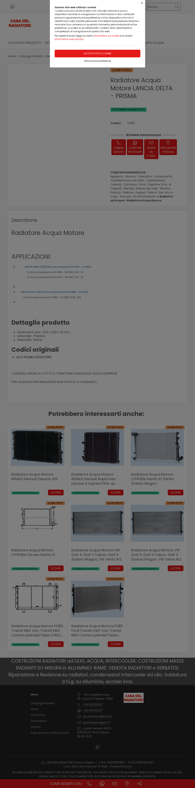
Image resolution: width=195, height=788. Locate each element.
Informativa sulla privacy (69, 39)
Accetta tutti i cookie (97, 53)
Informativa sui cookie (106, 35)
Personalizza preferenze (97, 60)
